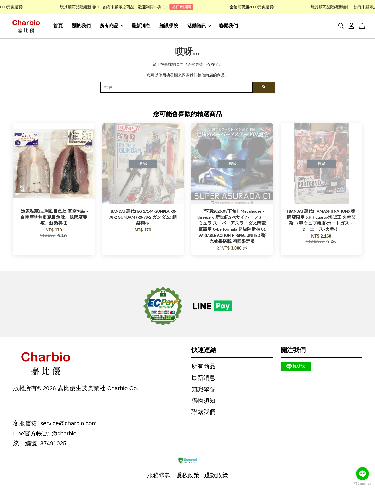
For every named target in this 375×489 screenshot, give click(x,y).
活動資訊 (199, 26)
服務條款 (159, 476)
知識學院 (168, 26)
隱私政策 (187, 476)
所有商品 (112, 26)
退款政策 (216, 476)
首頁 (58, 26)
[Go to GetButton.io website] (362, 483)
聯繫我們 (228, 26)
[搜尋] (176, 88)
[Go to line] (362, 473)
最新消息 (141, 26)
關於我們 (81, 26)
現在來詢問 (185, 6)
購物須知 (203, 401)
